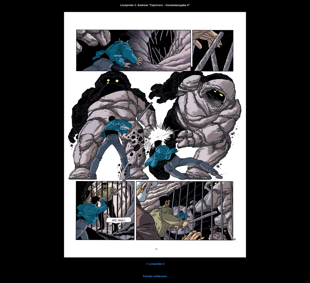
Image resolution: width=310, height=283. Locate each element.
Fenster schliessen (155, 276)
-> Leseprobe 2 (155, 263)
